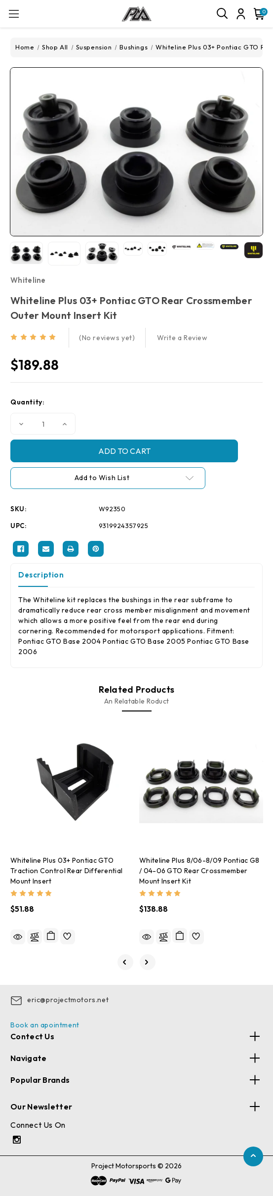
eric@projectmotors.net (68, 999)
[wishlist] (67, 937)
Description (41, 574)
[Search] (223, 14)
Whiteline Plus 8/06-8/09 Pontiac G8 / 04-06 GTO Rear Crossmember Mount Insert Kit (199, 871)
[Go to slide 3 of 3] (125, 962)
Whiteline (28, 280)
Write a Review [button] (182, 337)
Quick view (17, 936)
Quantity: (27, 402)
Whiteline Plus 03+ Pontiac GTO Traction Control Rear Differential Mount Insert (66, 871)
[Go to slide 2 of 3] (148, 962)
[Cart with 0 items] (257, 14)
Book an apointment (44, 1024)
